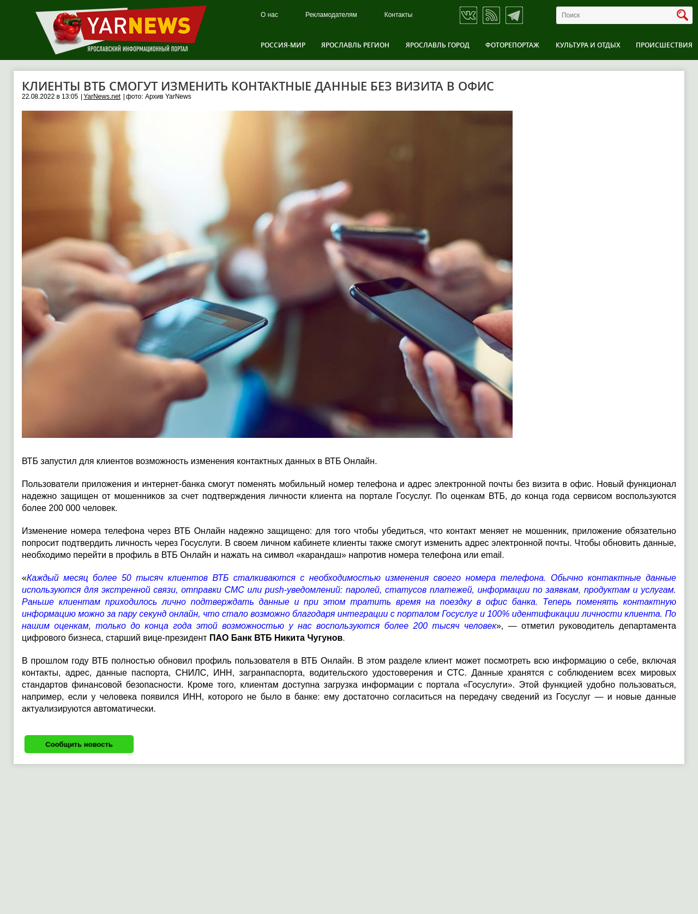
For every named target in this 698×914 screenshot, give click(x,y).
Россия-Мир (283, 45)
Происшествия (664, 45)
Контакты (398, 15)
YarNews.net (102, 96)
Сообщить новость (79, 744)
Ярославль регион (355, 45)
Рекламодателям (331, 15)
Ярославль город (438, 45)
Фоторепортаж (512, 45)
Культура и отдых (588, 45)
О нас (269, 15)
